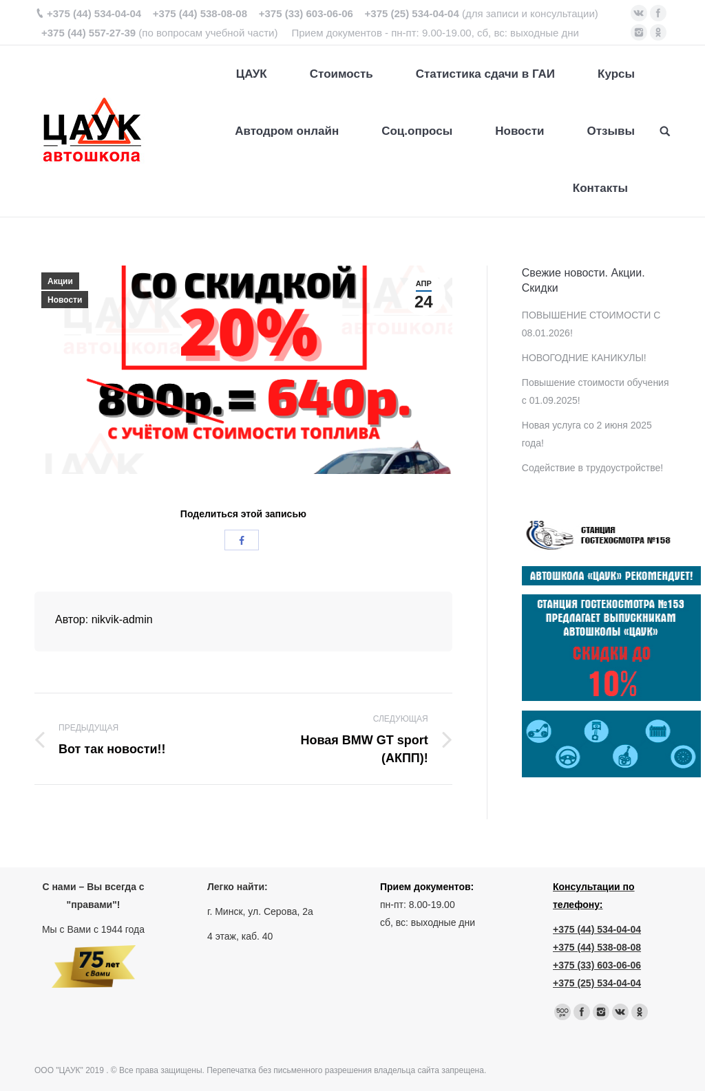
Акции (60, 281)
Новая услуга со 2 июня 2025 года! (587, 434)
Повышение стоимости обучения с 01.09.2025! (595, 391)
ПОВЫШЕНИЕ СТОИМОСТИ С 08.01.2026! (591, 324)
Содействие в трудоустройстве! (592, 467)
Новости (65, 300)
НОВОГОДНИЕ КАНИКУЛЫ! (584, 357)
